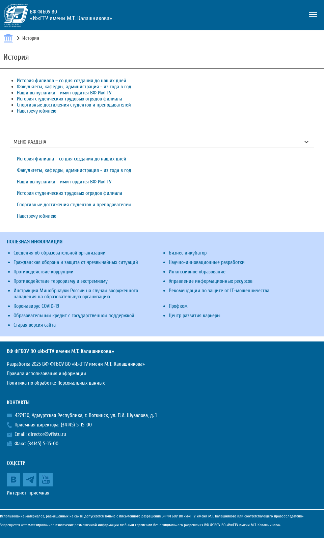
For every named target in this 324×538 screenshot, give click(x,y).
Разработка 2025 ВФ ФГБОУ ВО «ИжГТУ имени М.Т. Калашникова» (76, 364)
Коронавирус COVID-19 (36, 306)
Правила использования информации (46, 373)
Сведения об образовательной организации (60, 253)
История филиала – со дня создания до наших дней (71, 81)
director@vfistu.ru (47, 434)
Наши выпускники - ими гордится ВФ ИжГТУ (64, 93)
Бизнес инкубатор (188, 253)
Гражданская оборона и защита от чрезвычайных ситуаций (76, 262)
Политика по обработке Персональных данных (56, 383)
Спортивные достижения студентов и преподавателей (74, 105)
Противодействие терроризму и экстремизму (61, 281)
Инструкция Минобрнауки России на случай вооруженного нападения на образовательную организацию (76, 294)
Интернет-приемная (28, 493)
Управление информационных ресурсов (210, 281)
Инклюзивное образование (197, 272)
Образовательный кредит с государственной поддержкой (74, 315)
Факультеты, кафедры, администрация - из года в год (74, 87)
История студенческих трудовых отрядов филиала (69, 99)
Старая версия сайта (35, 325)
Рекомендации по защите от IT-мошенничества (219, 291)
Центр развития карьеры (194, 315)
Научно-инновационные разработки (207, 262)
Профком (178, 306)
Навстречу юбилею (36, 111)
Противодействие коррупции (44, 272)
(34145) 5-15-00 (76, 425)
